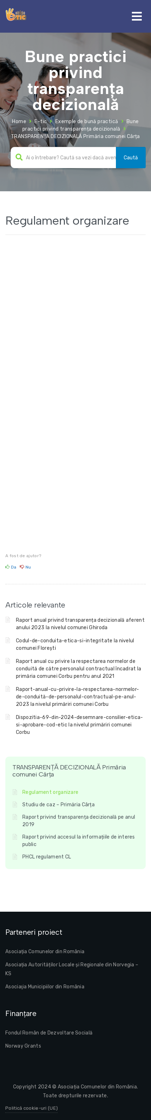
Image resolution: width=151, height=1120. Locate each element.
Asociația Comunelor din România (44, 952)
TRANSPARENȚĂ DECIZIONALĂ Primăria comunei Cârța (75, 136)
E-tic (40, 122)
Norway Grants (23, 1046)
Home (19, 122)
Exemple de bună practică (86, 122)
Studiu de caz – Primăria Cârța (58, 805)
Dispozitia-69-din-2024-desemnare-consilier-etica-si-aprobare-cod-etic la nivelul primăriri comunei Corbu (79, 724)
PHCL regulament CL (46, 857)
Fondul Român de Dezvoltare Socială (49, 1033)
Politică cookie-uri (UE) (31, 1108)
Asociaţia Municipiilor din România (44, 987)
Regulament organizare (50, 792)
